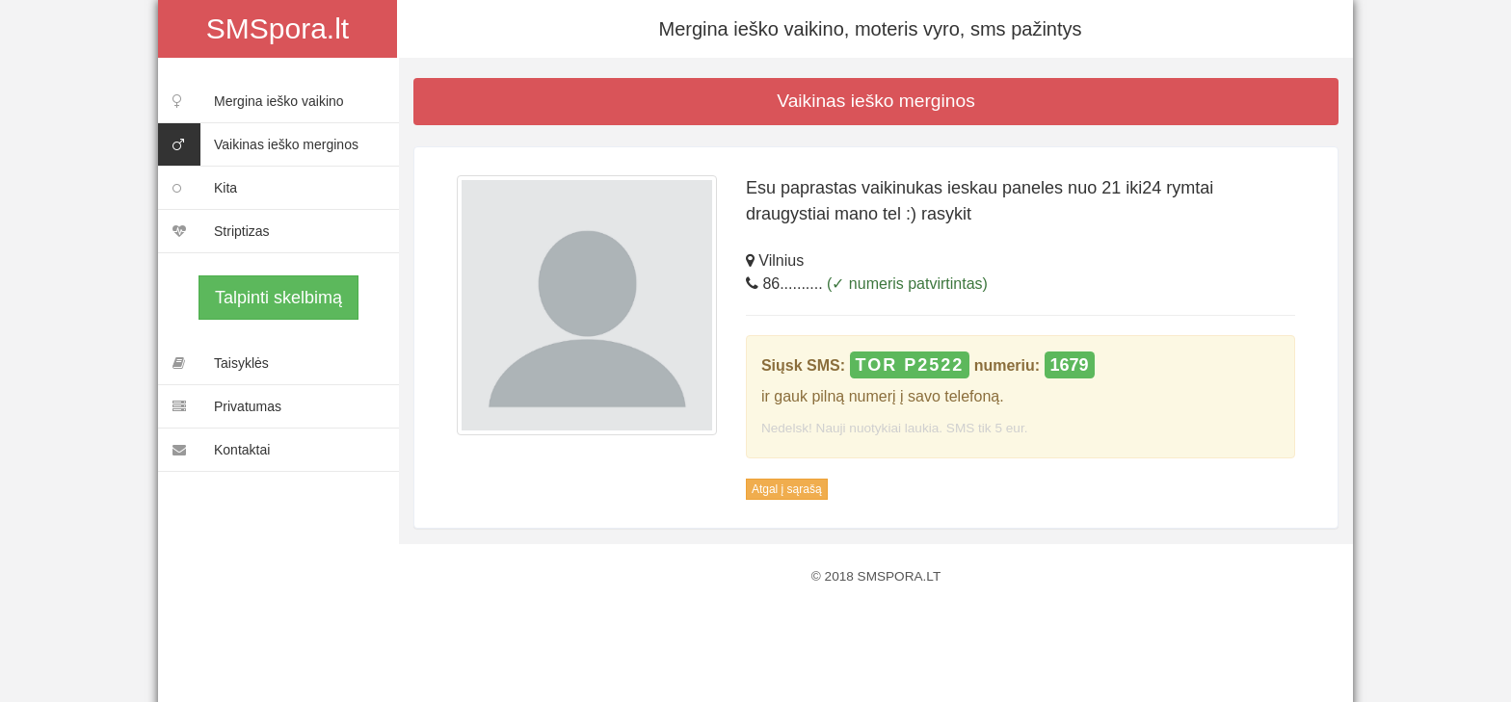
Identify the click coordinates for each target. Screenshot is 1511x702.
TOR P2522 (910, 365)
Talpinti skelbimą (278, 297)
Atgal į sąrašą (787, 489)
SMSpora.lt (277, 28)
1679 (1069, 365)
